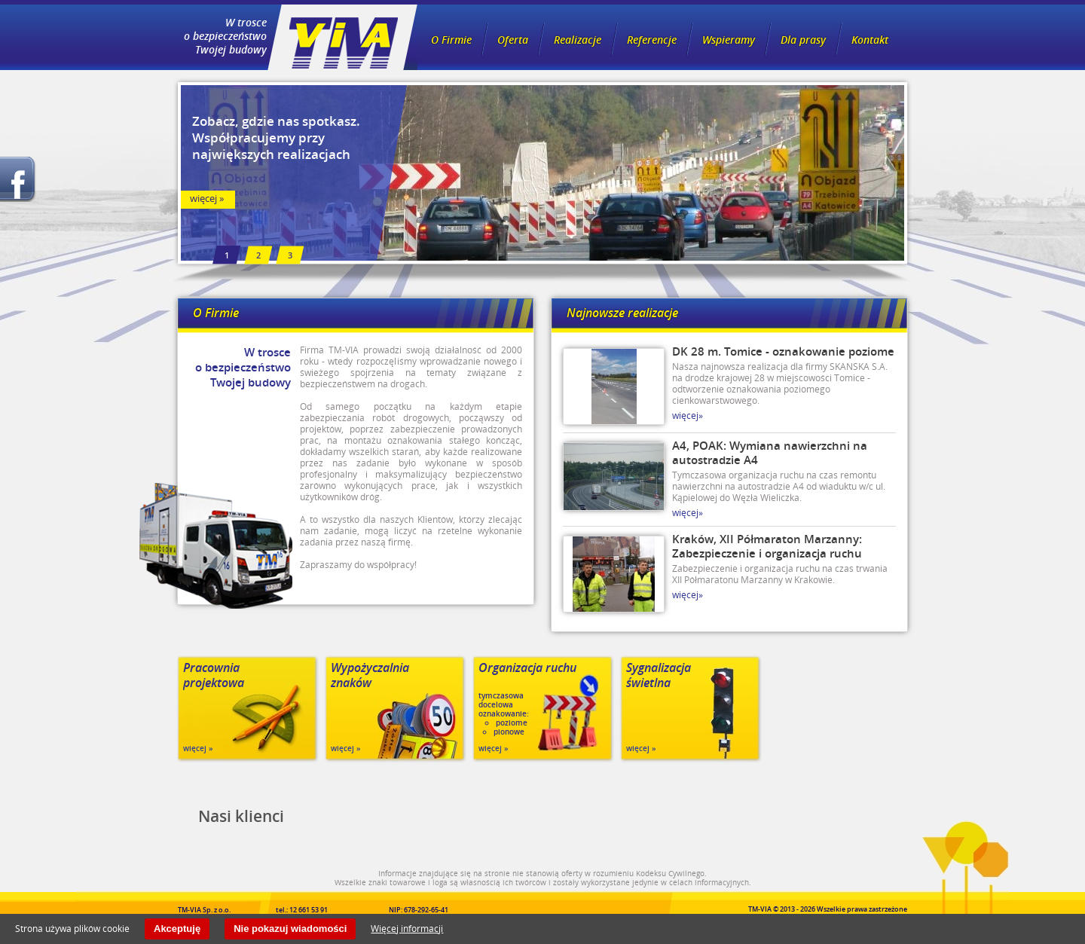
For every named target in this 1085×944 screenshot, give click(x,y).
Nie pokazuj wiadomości (290, 928)
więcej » (207, 198)
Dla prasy (803, 39)
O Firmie (451, 39)
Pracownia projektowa (213, 676)
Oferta (512, 39)
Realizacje (577, 39)
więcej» (687, 415)
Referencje (652, 39)
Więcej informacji (407, 928)
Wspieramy (728, 39)
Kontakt (869, 39)
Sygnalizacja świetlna (658, 676)
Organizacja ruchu (527, 668)
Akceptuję (177, 928)
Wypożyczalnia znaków (370, 676)
